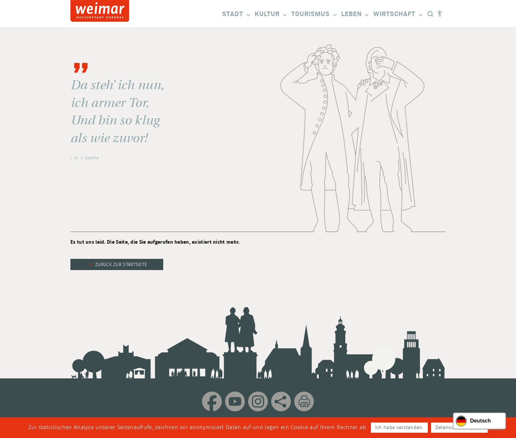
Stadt (236, 14)
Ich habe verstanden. (399, 427)
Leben (355, 14)
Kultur (271, 14)
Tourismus (314, 14)
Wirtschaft (398, 14)
